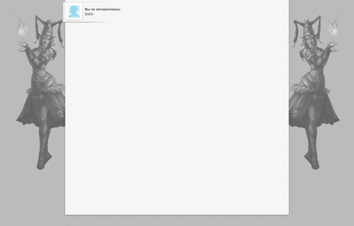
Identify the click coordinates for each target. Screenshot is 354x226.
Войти (89, 13)
